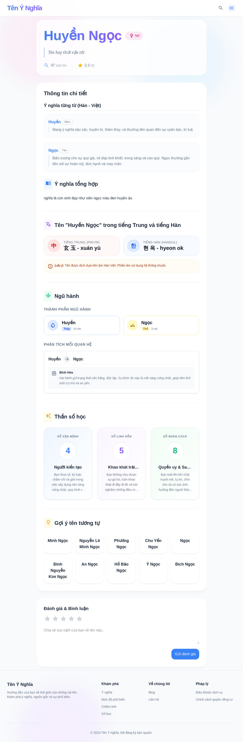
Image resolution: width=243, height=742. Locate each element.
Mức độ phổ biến (113, 699)
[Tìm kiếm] (220, 8)
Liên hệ (154, 699)
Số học (106, 714)
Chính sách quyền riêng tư (214, 699)
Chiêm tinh (108, 706)
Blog (152, 692)
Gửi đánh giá (185, 654)
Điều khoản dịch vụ (209, 692)
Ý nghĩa (106, 692)
